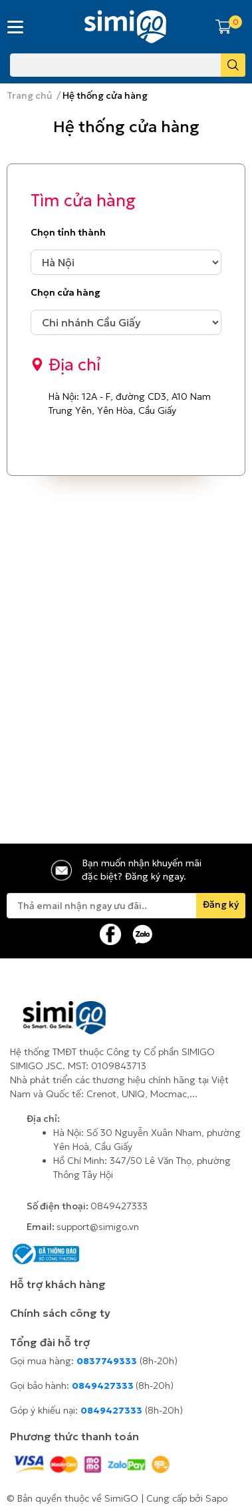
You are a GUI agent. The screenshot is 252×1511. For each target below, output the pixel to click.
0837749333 (106, 1361)
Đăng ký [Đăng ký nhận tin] (221, 904)
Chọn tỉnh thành (68, 232)
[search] (233, 65)
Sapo (216, 1498)
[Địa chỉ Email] (126, 905)
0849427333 (119, 1206)
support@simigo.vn (98, 1227)
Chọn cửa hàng (65, 292)
